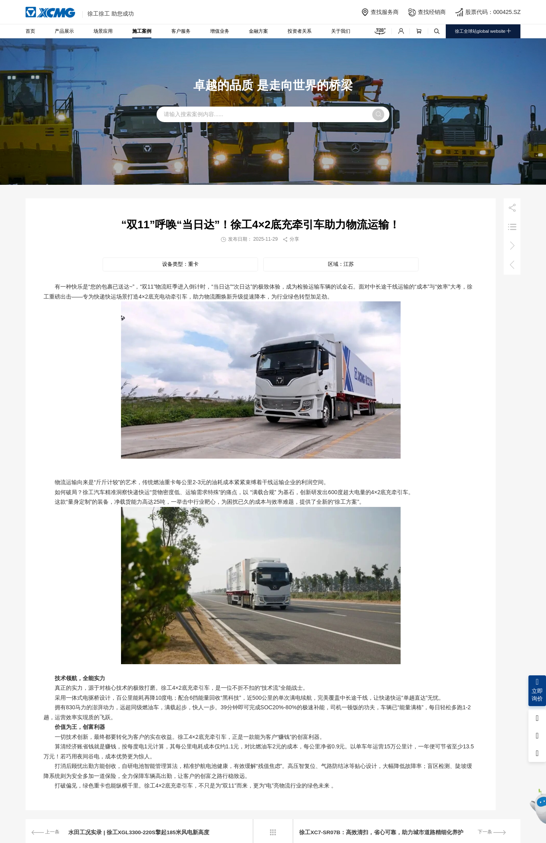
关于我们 (340, 31)
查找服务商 (385, 12)
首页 (30, 31)
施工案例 (141, 31)
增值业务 (219, 31)
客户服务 (181, 31)
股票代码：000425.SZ (493, 12)
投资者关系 (300, 31)
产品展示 (64, 31)
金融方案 (258, 31)
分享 (290, 239)
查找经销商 (432, 12)
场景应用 (103, 31)
